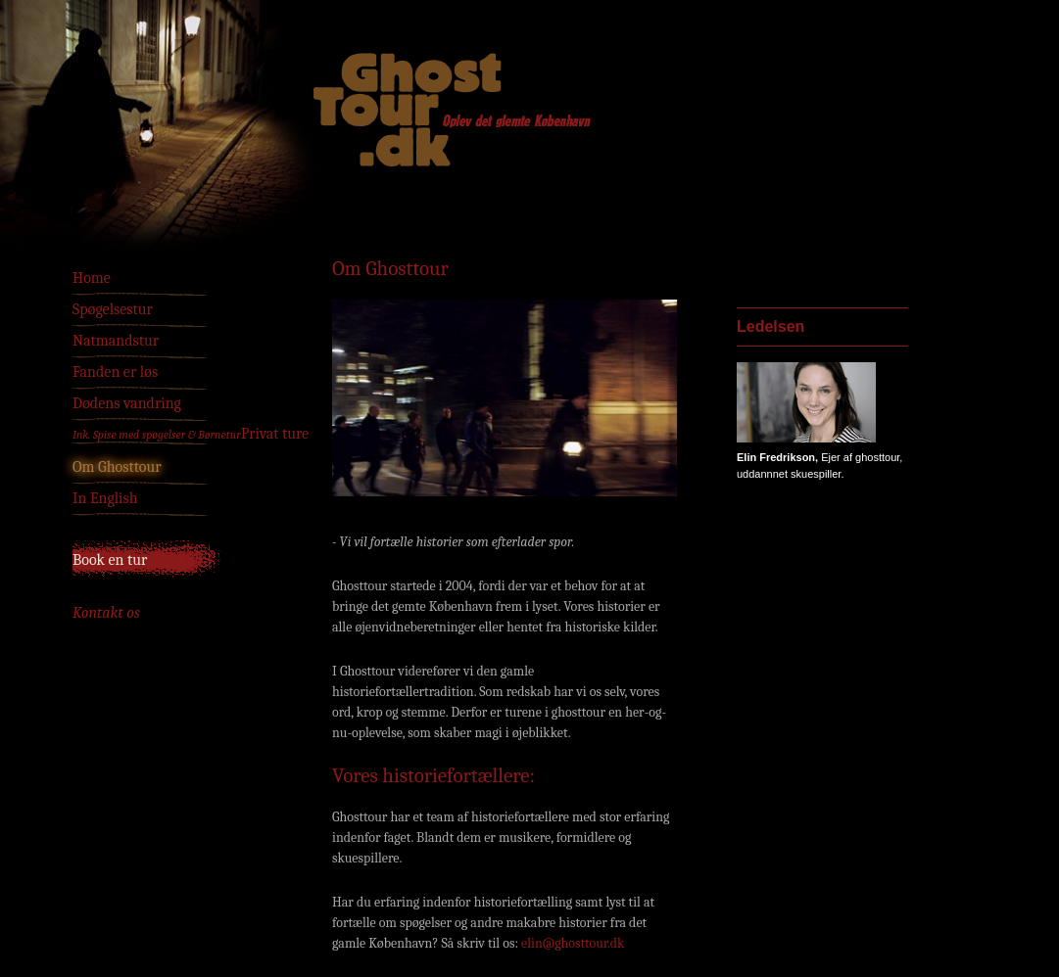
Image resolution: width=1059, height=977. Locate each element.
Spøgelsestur (112, 309)
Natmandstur (115, 340)
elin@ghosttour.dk (572, 943)
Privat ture (190, 434)
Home (91, 278)
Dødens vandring (126, 403)
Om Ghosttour (117, 467)
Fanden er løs (115, 372)
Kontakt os (106, 613)
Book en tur (109, 560)
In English (105, 498)
